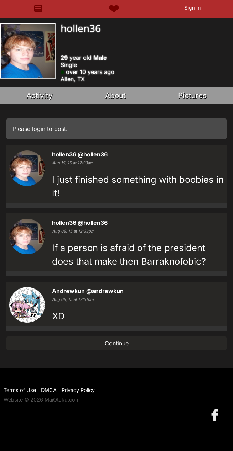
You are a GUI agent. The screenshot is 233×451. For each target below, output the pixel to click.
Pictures (192, 95)
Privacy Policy (78, 390)
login (38, 128)
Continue (117, 343)
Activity (39, 95)
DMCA (49, 390)
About (115, 95)
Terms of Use (20, 390)
